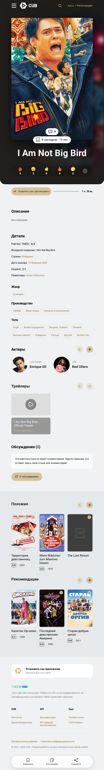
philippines (44, 336)
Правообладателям (21, 740)
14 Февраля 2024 (38, 263)
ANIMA (17, 311)
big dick (73, 336)
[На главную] (28, 6)
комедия (18, 294)
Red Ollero (80, 378)
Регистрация (84, 5)
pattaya (59, 336)
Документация (48, 735)
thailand (84, 328)
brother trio (19, 344)
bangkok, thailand (63, 328)
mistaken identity (22, 336)
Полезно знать (76, 735)
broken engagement (36, 328)
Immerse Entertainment (58, 311)
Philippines (28, 256)
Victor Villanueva (35, 275)
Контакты (16, 735)
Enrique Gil (38, 378)
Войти (70, 5)
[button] (89, 360)
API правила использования (48, 742)
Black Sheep (33, 311)
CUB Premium (75, 740)
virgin (16, 328)
